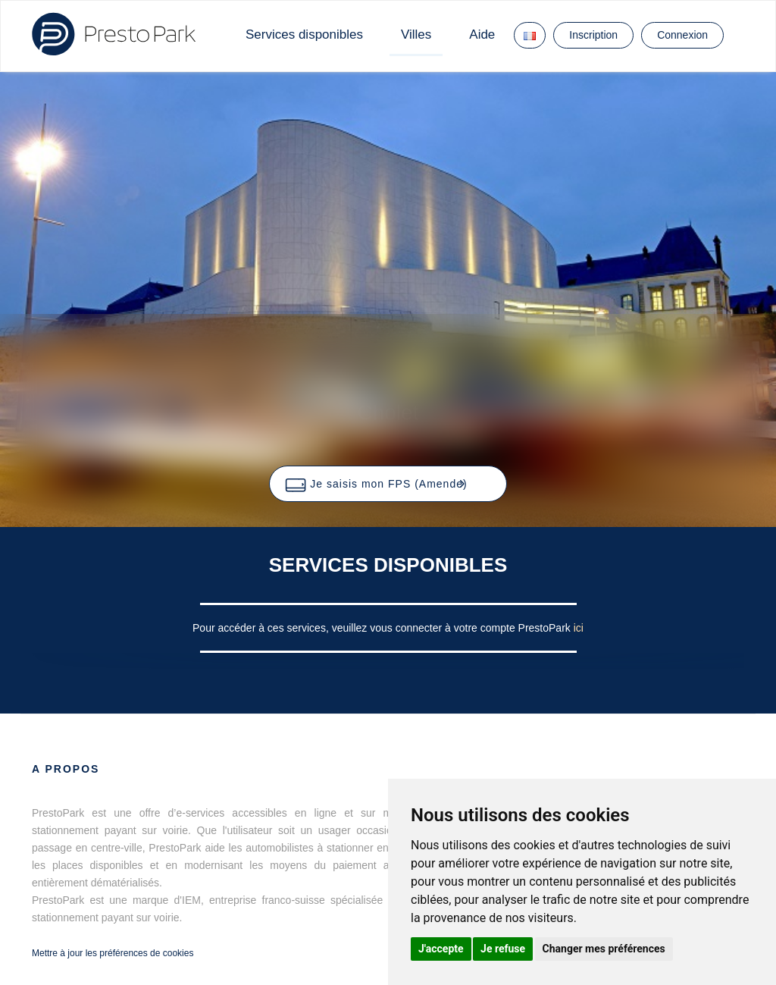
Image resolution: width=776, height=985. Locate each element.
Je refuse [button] (502, 949)
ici (579, 628)
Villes (416, 34)
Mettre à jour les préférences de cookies (112, 953)
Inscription (593, 35)
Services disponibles (304, 34)
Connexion (682, 35)
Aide (482, 34)
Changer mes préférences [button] (604, 949)
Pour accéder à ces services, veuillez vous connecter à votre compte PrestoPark (383, 628)
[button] (387, 484)
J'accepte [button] (441, 949)
